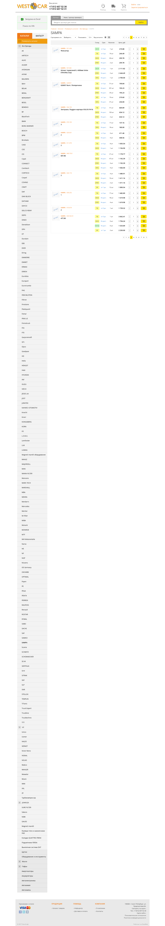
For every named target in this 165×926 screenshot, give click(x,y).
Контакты (99, 911)
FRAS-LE (25, 318)
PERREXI (25, 600)
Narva (24, 544)
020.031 (69, 133)
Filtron (24, 300)
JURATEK (25, 403)
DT (23, 234)
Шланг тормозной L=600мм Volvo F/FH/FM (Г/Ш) (74, 71)
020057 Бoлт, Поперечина (71, 85)
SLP (23, 685)
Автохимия (26, 885)
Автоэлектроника (28, 880)
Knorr (24, 417)
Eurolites (25, 276)
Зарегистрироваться (139, 7)
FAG (23, 290)
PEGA (24, 591)
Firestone (25, 304)
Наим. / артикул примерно (73, 17)
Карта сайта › (141, 913)
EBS (23, 243)
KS (23, 431)
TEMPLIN (25, 699)
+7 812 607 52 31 (58, 9)
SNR (23, 689)
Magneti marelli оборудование (34, 455)
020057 (69, 83)
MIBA (24, 520)
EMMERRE (26, 257)
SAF (23, 633)
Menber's (25, 502)
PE (23, 586)
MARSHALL (26, 487)
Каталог (60, 29)
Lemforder (26, 441)
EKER (24, 248)
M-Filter (25, 516)
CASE (24, 145)
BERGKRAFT (26, 98)
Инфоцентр (78, 908)
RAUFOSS (25, 605)
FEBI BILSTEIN (27, 295)
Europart (25, 281)
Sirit (23, 671)
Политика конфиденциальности (135, 918)
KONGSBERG (27, 422)
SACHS (24, 628)
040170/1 (70, 153)
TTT (23, 722)
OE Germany (26, 567)
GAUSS (24, 821)
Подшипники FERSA (29, 842)
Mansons (25, 478)
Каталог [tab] (24, 36)
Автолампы (26, 890)
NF (23, 553)
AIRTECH (25, 55)
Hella (24, 361)
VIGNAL (24, 755)
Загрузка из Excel (28, 19)
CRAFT (24, 187)
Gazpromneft (27, 337)
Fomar (24, 314)
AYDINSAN (26, 69)
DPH (23, 229)
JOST (23, 398)
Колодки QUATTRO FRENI (31, 838)
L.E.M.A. (25, 436)
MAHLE (24, 459)
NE (23, 549)
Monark (25, 525)
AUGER (24, 65)
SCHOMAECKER (28, 657)
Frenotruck (26, 323)
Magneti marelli (28, 826)
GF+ (23, 342)
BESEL (24, 102)
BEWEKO (25, 107)
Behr (23, 84)
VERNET (25, 746)
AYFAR (24, 74)
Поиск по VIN (25, 26)
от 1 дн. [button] (103, 97)
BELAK (24, 88)
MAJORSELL (26, 464)
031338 (69, 68)
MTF (23, 534)
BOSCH (24, 131)
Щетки (24, 852)
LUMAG (24, 450)
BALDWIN (25, 79)
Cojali (24, 159)
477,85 (63, 218)
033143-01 (70, 216)
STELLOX (25, 694)
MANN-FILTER (27, 473)
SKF (23, 680)
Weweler (25, 774)
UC (23, 727)
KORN (24, 426)
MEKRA (24, 497)
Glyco (24, 347)
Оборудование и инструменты (34, 857)
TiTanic (24, 704)
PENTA (24, 596)
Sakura (24, 812)
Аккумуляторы (27, 876)
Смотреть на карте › (139, 908)
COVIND (25, 182)
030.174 (69, 173)
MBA (23, 492)
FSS (23, 328)
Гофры (24, 866)
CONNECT (25, 163)
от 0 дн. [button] (103, 49)
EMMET (25, 262)
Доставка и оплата (80, 911)
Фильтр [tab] (40, 36)
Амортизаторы (27, 871)
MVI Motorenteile (28, 539)
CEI (23, 154)
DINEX (24, 220)
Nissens (25, 563)
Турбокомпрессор (29, 798)
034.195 (69, 107)
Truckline (25, 713)
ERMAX (24, 267)
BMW (24, 121)
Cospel (24, 178)
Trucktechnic (27, 718)
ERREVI (24, 271)
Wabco (24, 765)
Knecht (24, 412)
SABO (24, 624)
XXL (23, 788)
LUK (23, 445)
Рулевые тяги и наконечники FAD (33, 832)
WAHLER (25, 769)
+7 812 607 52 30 (58, 6)
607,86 (63, 156)
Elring (24, 253)
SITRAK (24, 675)
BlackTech (25, 116)
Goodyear (25, 351)
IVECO (24, 389)
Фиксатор (65, 51)
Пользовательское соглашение (135, 915)
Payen (24, 581)
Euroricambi (26, 286)
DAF (23, 192)
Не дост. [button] (103, 58)
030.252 (69, 193)
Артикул (56, 17)
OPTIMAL (25, 577)
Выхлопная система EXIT (31, 847)
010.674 (69, 208)
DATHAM (25, 201)
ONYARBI (25, 572)
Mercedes (25, 506)
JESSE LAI (25, 394)
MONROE (25, 530)
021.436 (69, 48)
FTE (23, 332)
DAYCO (24, 206)
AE (23, 51)
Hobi (23, 370)
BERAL (24, 93)
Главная (53, 29)
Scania (24, 647)
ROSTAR (25, 614)
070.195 (69, 122)
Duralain (25, 239)
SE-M (24, 661)
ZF (22, 793)
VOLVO (24, 760)
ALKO (24, 60)
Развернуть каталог (29, 41)
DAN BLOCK (26, 196)
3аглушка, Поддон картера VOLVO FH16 (77, 109)
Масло (24, 861)
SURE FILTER (26, 807)
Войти (133, 4)
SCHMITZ (25, 652)
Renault (25, 610)
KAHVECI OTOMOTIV (29, 408)
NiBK (24, 817)
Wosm (24, 779)
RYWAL (24, 619)
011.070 (69, 143)
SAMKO (25, 638)
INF (23, 379)
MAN (24, 469)
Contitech (25, 168)
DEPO (24, 215)
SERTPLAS (25, 666)
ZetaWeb (145, 924)
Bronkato (25, 140)
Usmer (24, 737)
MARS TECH (26, 483)
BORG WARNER (27, 126)
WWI (23, 784)
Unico (24, 732)
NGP (23, 558)
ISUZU (24, 384)
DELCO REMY (27, 210)
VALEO (24, 741)
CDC (23, 149)
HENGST (25, 365)
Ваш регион (53, 3)
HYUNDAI (25, 375)
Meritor (25, 511)
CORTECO (25, 173)
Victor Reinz (26, 751)
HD (23, 356)
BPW (23, 135)
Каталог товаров (58, 908)
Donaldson (26, 224)
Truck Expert (26, 708)
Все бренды (26, 46)
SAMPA (24, 642)
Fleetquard (26, 309)
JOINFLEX (25, 802)
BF (23, 112)
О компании (100, 908)
